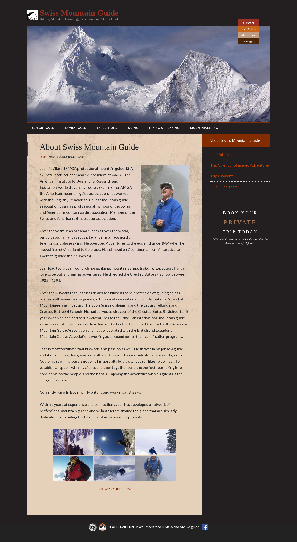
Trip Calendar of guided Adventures (240, 165)
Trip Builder (248, 29)
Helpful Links (221, 154)
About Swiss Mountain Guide (234, 140)
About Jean (248, 35)
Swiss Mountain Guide (81, 13)
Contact (248, 23)
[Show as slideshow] (114, 489)
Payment (249, 41)
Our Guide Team (223, 186)
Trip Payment (221, 176)
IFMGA (167, 527)
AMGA (185, 527)
